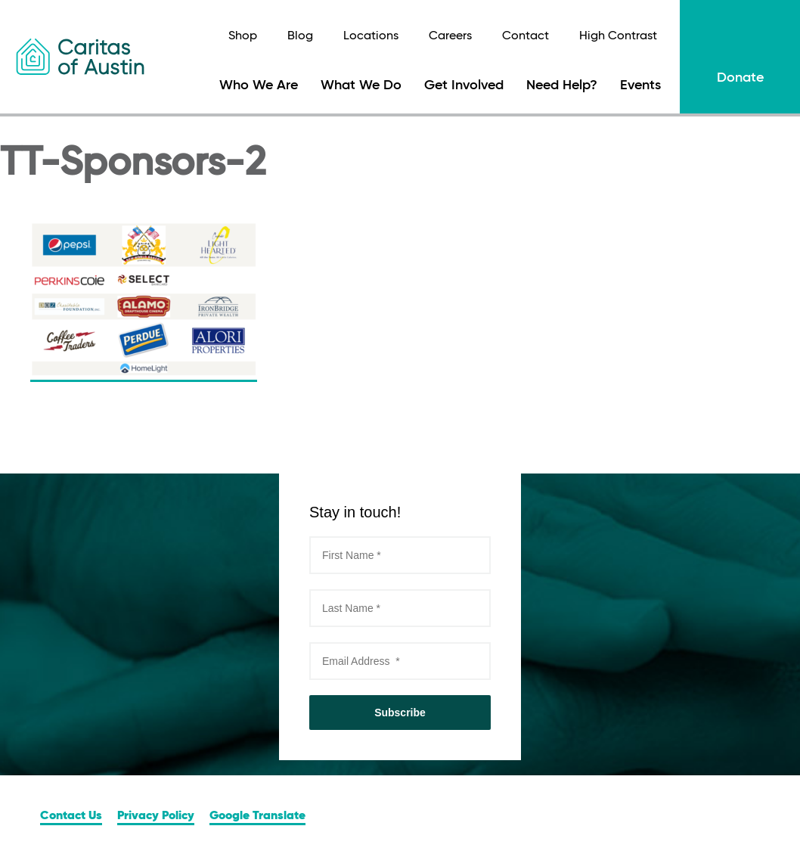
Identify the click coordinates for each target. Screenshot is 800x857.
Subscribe (400, 712)
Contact (525, 36)
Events (640, 85)
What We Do (361, 85)
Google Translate (257, 816)
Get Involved (464, 85)
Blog (300, 36)
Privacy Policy (155, 816)
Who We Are (258, 85)
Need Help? (561, 85)
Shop (242, 36)
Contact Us (71, 816)
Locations (370, 36)
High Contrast (618, 36)
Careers (450, 36)
